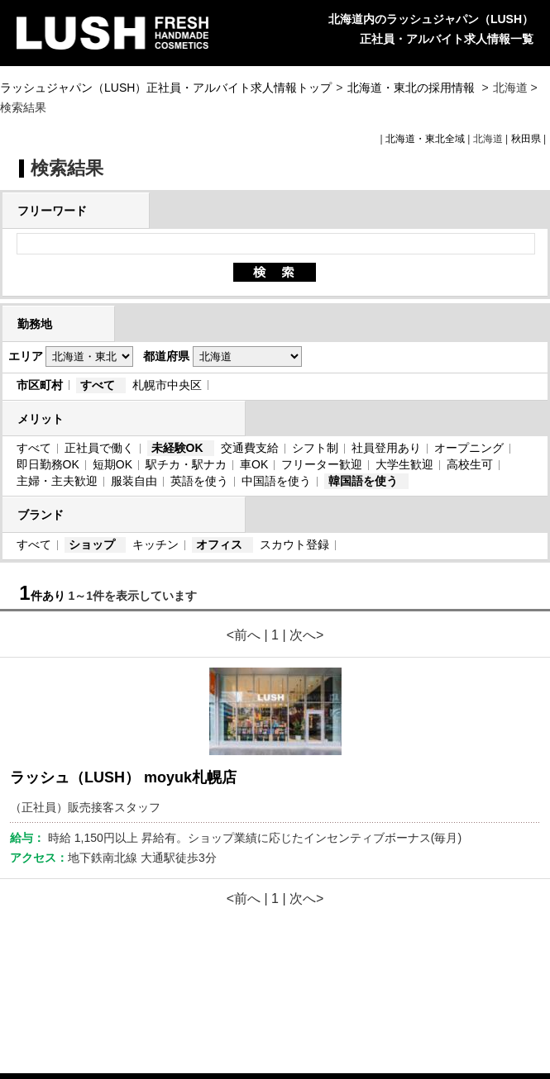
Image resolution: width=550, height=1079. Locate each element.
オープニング (469, 447)
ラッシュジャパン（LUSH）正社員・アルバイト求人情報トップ (166, 87)
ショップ (92, 544)
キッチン (155, 544)
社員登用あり (386, 447)
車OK (254, 464)
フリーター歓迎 (321, 464)
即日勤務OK (48, 464)
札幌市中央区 (167, 385)
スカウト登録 (294, 544)
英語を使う (199, 480)
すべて (97, 385)
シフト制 (315, 447)
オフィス (219, 544)
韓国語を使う (363, 480)
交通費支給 (250, 447)
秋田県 (526, 139)
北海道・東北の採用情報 (412, 87)
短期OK (112, 464)
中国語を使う (276, 480)
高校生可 (470, 464)
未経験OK (177, 447)
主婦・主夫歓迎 (57, 480)
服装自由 (134, 480)
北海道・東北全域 (425, 139)
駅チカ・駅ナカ (186, 464)
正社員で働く (99, 447)
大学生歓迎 (404, 464)
